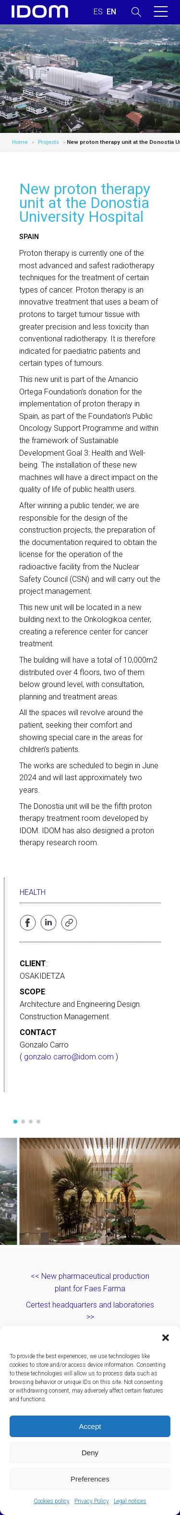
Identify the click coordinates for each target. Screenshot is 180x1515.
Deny (90, 1453)
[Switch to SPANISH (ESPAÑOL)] (98, 12)
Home (20, 142)
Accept (90, 1426)
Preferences (90, 1479)
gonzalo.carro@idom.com (69, 1056)
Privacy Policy (91, 1501)
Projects (48, 142)
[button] (165, 1337)
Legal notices (130, 1501)
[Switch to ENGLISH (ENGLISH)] (111, 12)
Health (33, 892)
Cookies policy (52, 1501)
